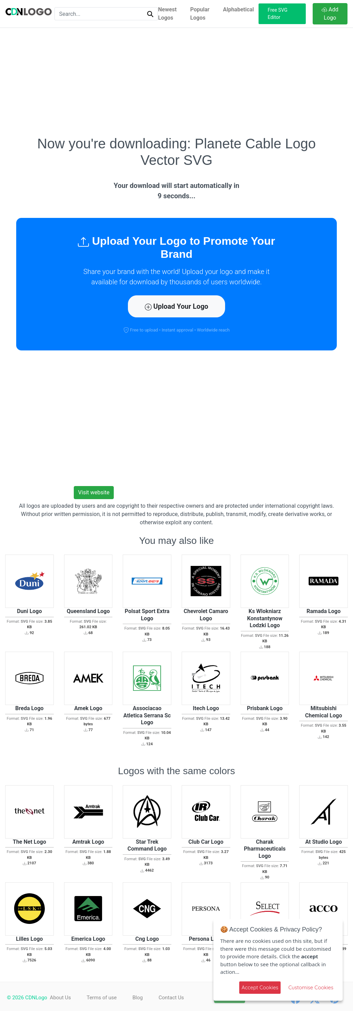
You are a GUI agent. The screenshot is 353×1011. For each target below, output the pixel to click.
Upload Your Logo (176, 306)
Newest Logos (167, 13)
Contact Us (174, 997)
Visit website (94, 492)
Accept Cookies (260, 987)
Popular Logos (200, 13)
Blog (139, 997)
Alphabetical (238, 9)
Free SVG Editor (278, 13)
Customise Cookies (310, 987)
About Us (60, 997)
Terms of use (103, 997)
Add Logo (330, 13)
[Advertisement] (176, 81)
